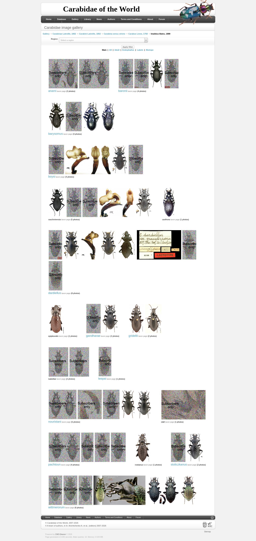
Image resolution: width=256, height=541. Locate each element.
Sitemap (207, 532)
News (99, 19)
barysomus (55, 133)
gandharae (93, 336)
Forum (162, 19)
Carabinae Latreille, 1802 (64, 34)
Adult (117, 50)
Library (87, 19)
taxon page (61, 91)
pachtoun (54, 464)
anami (52, 91)
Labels (140, 50)
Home (49, 19)
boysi (51, 176)
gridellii (133, 336)
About (150, 19)
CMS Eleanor (60, 534)
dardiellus (54, 293)
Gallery (75, 19)
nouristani (54, 421)
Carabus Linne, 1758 (138, 34)
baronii (122, 91)
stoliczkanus (179, 464)
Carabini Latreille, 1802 (90, 34)
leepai (102, 378)
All (110, 50)
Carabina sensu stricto (114, 34)
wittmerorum (56, 507)
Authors (111, 19)
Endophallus (128, 50)
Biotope (150, 50)
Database (61, 19)
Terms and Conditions (131, 19)
